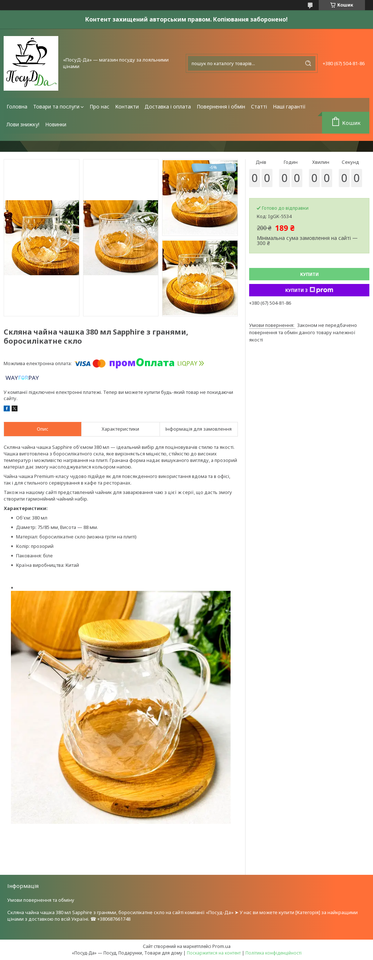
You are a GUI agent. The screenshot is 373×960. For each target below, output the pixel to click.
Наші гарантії (289, 106)
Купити (309, 274)
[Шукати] (308, 63)
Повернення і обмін (221, 106)
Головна (17, 106)
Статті (259, 106)
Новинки (55, 124)
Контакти (127, 106)
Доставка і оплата (168, 106)
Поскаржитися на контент (214, 953)
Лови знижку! (23, 124)
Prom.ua (221, 946)
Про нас (99, 106)
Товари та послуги (56, 106)
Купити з (309, 290)
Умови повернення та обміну (40, 900)
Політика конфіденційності (274, 953)
